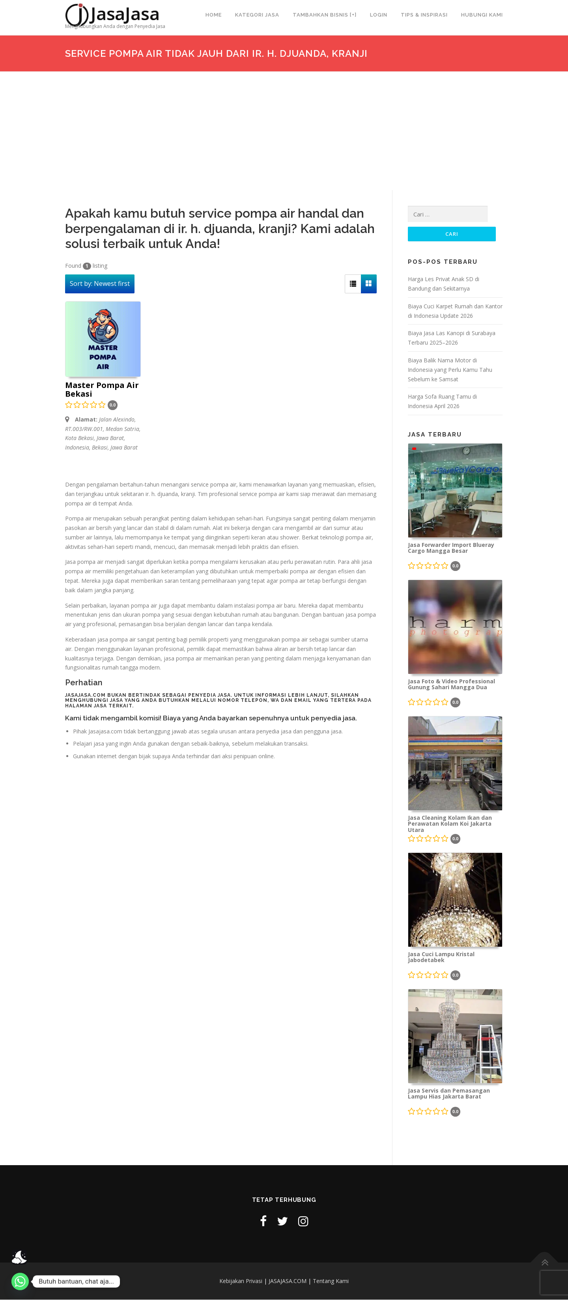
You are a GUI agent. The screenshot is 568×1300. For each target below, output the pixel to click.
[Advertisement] (284, 131)
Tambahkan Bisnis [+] (325, 15)
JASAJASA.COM (287, 1281)
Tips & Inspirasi (424, 15)
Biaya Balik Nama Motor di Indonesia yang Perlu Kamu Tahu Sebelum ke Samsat (450, 370)
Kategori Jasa (257, 15)
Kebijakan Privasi (240, 1281)
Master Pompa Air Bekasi (102, 390)
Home (214, 15)
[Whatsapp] (20, 1281)
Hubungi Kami (482, 15)
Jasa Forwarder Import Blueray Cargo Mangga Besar (451, 548)
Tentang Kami (331, 1281)
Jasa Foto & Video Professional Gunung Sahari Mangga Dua (451, 685)
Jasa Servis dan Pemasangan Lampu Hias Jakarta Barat (449, 1094)
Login (378, 15)
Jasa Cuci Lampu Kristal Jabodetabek (441, 957)
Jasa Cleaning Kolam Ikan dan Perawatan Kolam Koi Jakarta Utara (450, 824)
